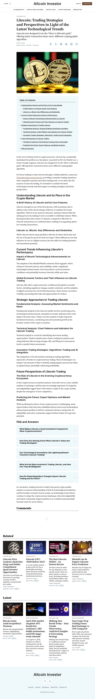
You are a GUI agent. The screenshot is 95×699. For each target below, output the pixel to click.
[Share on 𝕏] (51, 44)
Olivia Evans (30, 653)
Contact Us (63, 687)
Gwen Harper (53, 657)
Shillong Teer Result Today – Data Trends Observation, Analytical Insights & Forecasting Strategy (59, 628)
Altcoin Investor (47, 3)
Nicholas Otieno (31, 578)
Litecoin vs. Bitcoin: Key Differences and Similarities (41, 112)
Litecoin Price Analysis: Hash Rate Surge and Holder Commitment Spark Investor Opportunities (13, 566)
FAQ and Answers (27, 149)
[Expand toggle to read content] (75, 430)
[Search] (10, 3)
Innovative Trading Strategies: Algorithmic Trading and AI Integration (47, 135)
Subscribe (87, 3)
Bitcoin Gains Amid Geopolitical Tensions (12, 623)
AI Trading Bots (18, 9)
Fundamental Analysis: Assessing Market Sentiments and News (45, 129)
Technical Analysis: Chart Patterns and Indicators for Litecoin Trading (47, 132)
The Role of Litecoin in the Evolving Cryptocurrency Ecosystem (45, 142)
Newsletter (77, 9)
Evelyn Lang (21, 43)
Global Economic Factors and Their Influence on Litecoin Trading (46, 122)
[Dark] (5, 4)
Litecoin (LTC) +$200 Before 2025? (35, 560)
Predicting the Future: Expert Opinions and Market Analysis (44, 145)
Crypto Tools (51, 9)
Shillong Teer (54, 618)
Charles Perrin (8, 636)
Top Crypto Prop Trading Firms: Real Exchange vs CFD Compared (80, 624)
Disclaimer (45, 687)
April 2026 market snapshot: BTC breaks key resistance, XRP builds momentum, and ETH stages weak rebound (35, 628)
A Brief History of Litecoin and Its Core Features (40, 109)
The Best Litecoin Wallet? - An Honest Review (58, 562)
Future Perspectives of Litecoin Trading (35, 139)
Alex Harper (76, 647)
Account (31, 687)
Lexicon (37, 687)
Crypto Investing (65, 9)
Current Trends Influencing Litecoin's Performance (39, 115)
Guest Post (54, 687)
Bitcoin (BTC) (7, 618)
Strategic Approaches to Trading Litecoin (35, 125)
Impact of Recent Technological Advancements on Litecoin (44, 119)
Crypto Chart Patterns (35, 9)
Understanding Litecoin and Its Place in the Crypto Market (41, 105)
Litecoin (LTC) (21, 16)
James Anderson (8, 586)
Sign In (78, 3)
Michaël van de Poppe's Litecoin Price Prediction (80, 562)
